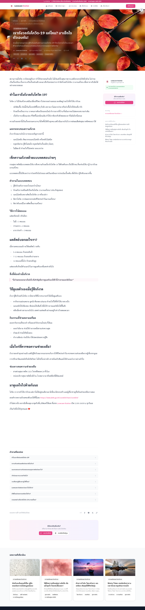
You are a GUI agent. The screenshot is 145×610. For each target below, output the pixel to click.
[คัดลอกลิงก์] (30, 58)
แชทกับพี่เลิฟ (45, 533)
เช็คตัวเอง (84, 6)
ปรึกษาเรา (131, 6)
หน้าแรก (49, 6)
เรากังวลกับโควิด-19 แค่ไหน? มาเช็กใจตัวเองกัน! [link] (29, 24)
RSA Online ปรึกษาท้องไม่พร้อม (61, 1)
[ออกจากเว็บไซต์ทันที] (141, 10)
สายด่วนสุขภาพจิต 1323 (94, 1)
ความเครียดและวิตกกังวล (37, 21)
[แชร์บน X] (25, 58)
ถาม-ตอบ (73, 6)
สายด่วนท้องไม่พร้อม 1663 (79, 1)
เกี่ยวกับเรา (105, 6)
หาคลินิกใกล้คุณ (61, 533)
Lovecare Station (64, 403)
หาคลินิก (94, 6)
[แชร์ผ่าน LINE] (21, 58)
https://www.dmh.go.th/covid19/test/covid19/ (59, 397)
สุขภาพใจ (23, 21)
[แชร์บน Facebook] (17, 58)
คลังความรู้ (61, 6)
